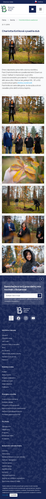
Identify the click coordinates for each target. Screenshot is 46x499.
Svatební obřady (7, 402)
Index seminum (7, 384)
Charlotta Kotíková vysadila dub (28, 20)
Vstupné (5, 335)
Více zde (5, 495)
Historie (4, 451)
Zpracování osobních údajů (11, 481)
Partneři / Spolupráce (9, 460)
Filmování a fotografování (10, 405)
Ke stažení (5, 439)
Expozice (5, 360)
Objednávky (6, 429)
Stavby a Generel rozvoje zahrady (13, 457)
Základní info (6, 426)
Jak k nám (5, 341)
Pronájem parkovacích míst (11, 414)
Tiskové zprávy (7, 463)
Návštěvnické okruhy (9, 357)
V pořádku (13, 495)
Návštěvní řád (6, 469)
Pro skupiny (6, 350)
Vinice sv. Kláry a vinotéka (10, 344)
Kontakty (5, 472)
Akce (3, 347)
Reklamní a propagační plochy (12, 411)
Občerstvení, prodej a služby (11, 354)
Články (4, 20)
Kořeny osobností (25, 83)
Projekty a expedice (8, 378)
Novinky (12, 20)
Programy (5, 433)
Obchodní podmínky (8, 475)
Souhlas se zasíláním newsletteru (13, 478)
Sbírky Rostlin (6, 375)
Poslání (4, 372)
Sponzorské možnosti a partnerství (14, 408)
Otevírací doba (8, 2)
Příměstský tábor (8, 436)
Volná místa (6, 454)
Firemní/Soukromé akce (10, 399)
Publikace (5, 387)
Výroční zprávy (7, 466)
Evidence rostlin (7, 381)
